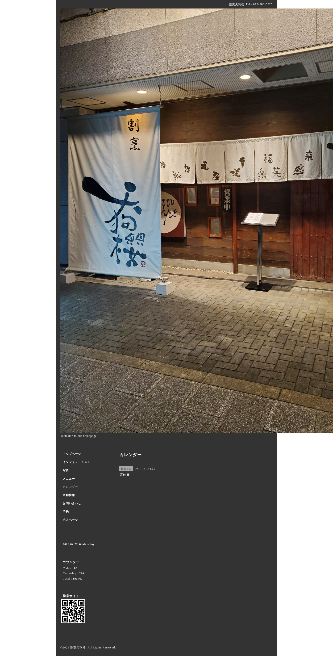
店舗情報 (69, 495)
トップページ (72, 453)
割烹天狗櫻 (78, 647)
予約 (66, 511)
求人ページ (70, 520)
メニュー (69, 478)
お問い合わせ (72, 503)
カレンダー (70, 487)
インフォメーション (76, 462)
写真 (66, 470)
